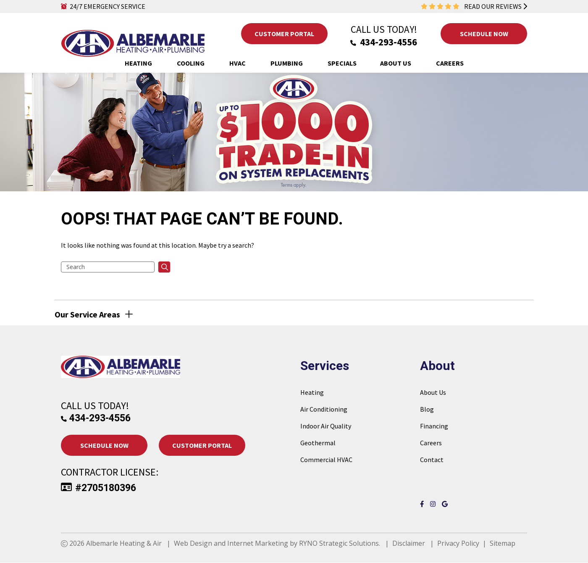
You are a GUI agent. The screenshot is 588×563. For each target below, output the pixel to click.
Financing (434, 426)
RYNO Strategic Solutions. (339, 543)
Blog (427, 409)
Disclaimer (408, 543)
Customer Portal (284, 33)
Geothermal (318, 443)
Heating (312, 392)
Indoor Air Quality (325, 426)
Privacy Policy (458, 543)
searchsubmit (164, 267)
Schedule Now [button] (483, 33)
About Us (433, 392)
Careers (431, 443)
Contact (432, 459)
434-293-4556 (383, 42)
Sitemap (502, 543)
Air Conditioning (323, 409)
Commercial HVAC (326, 459)
